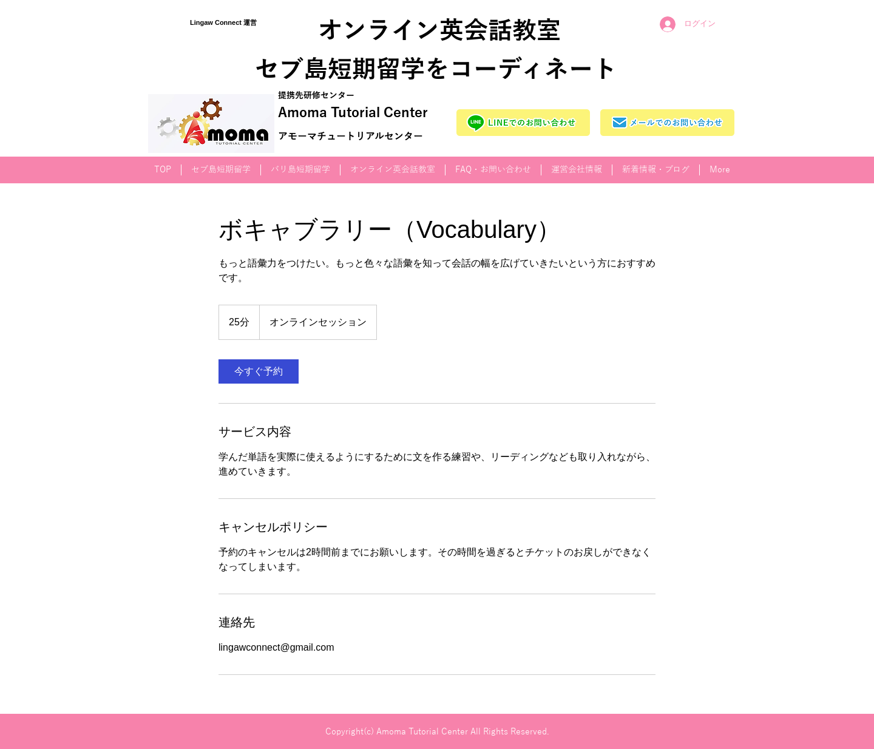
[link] (258, 371)
